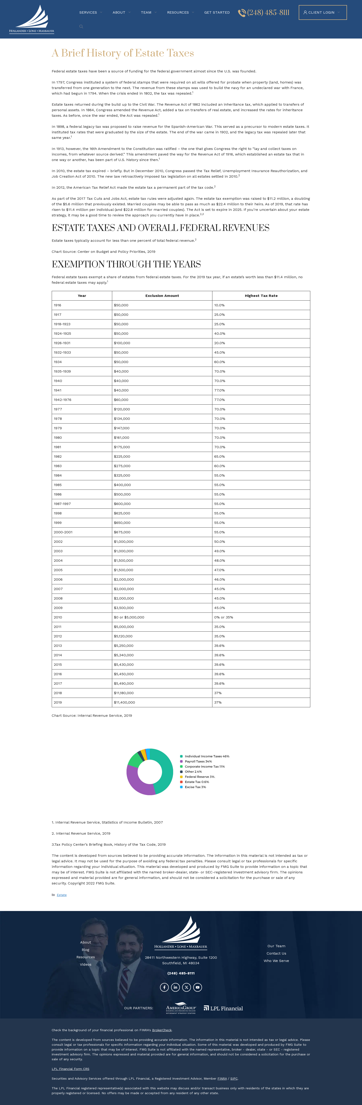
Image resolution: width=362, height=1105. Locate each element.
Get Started (217, 12)
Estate (62, 895)
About (125, 12)
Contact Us (276, 953)
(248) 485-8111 (268, 13)
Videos (85, 964)
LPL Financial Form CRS (70, 1069)
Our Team (276, 946)
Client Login (327, 12)
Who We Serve (276, 961)
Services (94, 12)
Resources (184, 12)
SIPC (234, 1078)
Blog (85, 949)
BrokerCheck (162, 1030)
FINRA (222, 1078)
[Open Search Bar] (82, 27)
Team (152, 12)
